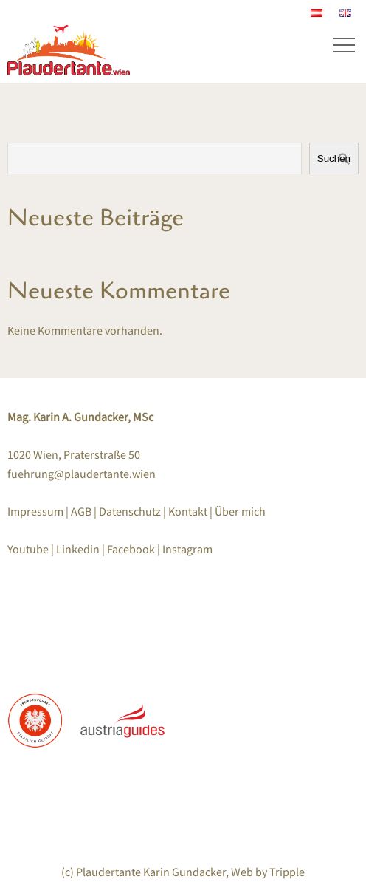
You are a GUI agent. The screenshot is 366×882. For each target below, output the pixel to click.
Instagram (187, 548)
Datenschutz (131, 511)
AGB (81, 511)
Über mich (240, 511)
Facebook (131, 548)
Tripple (287, 871)
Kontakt (187, 511)
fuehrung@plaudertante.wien (81, 473)
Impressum (36, 511)
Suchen (334, 158)
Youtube (28, 548)
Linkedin (78, 548)
